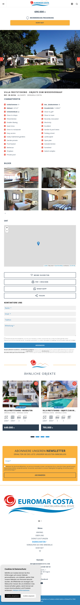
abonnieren (40, 475)
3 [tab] (42, 436)
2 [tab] (37, 436)
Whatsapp (40, 288)
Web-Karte (59, 599)
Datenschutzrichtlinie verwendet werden (14, 340)
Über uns (39, 535)
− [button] (7, 231)
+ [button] (7, 227)
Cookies (51, 599)
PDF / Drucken (40, 282)
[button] (5, 213)
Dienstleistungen (39, 538)
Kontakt (40, 23)
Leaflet (46, 265)
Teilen (40, 295)
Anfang (39, 532)
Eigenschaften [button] (39, 542)
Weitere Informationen (21, 590)
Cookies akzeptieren (12, 596)
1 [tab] (32, 436)
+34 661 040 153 (45, 567)
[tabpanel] (21, 407)
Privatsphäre (43, 599)
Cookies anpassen (28, 596)
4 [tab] (47, 436)
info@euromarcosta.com (40, 564)
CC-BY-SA (72, 265)
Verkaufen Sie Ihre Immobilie (39, 545)
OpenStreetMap (59, 265)
